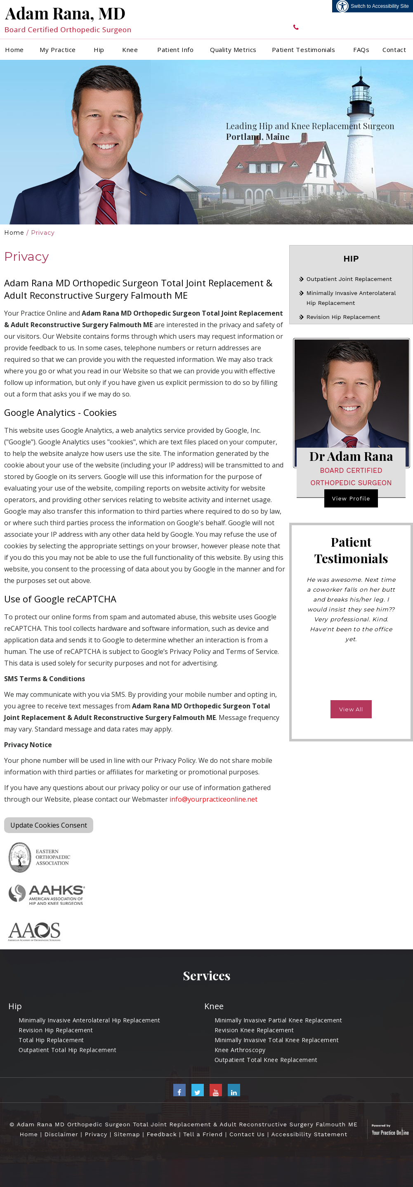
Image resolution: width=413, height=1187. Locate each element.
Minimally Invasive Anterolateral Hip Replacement (89, 1020)
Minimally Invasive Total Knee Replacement (277, 1040)
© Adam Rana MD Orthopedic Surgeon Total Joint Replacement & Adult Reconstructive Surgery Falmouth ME (183, 1124)
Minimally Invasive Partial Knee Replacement (278, 1020)
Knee (130, 49)
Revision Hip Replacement (343, 317)
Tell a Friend (203, 1134)
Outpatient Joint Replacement (349, 279)
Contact (394, 49)
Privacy (96, 1134)
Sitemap (127, 1134)
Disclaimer (61, 1134)
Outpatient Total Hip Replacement (67, 1050)
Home (14, 49)
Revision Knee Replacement (254, 1030)
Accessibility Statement (309, 1134)
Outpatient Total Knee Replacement (266, 1060)
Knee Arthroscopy (240, 1050)
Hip (99, 49)
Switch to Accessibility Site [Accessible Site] (380, 6)
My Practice (58, 49)
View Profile (351, 498)
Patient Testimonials (303, 49)
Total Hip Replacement (51, 1040)
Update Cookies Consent (48, 825)
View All (351, 709)
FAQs (361, 49)
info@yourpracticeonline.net (213, 799)
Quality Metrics (233, 49)
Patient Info (175, 49)
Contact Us (247, 1134)
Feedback (161, 1134)
